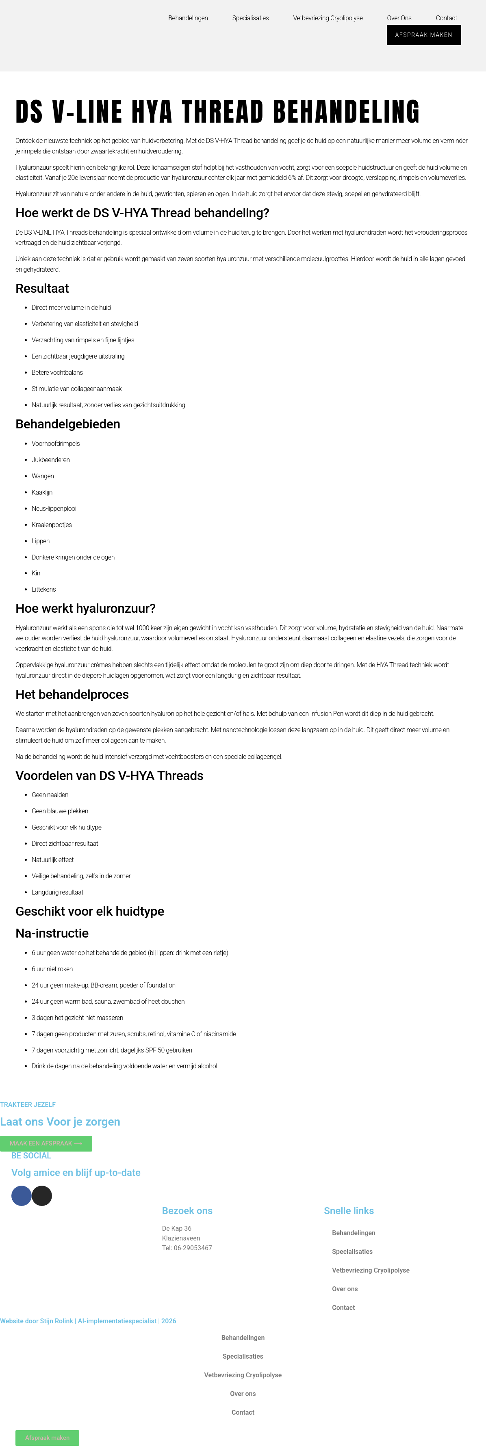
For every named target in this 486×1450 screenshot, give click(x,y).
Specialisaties (250, 18)
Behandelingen (188, 18)
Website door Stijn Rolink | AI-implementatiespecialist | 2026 (88, 1321)
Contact (446, 18)
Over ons (399, 18)
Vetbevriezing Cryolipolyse (327, 18)
